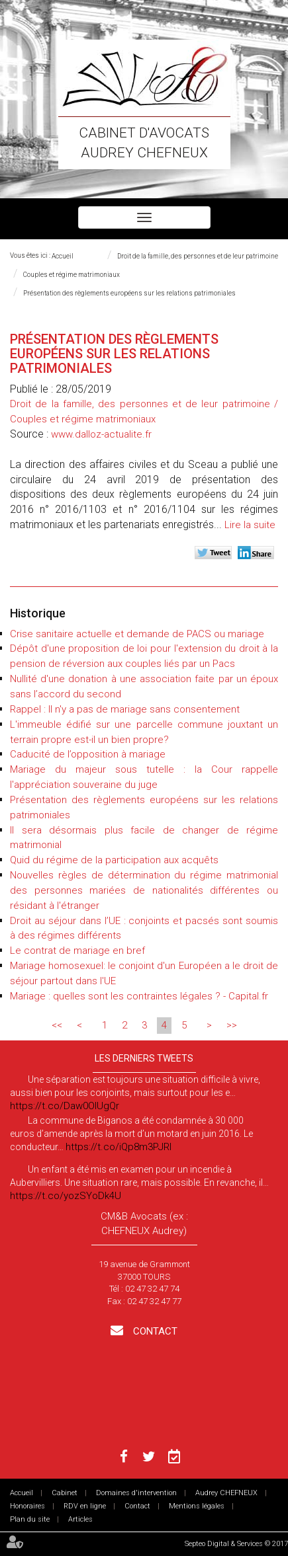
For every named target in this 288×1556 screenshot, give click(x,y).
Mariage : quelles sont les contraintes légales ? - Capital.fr (139, 996)
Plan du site (30, 1519)
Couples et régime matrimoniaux (71, 274)
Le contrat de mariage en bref (77, 950)
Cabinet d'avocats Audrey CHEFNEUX (144, 143)
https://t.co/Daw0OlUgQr (64, 1106)
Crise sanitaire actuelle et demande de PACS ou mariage (137, 634)
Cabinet (64, 1493)
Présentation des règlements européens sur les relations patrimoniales (129, 293)
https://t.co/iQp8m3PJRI (118, 1147)
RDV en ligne (85, 1506)
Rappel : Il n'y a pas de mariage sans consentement (125, 709)
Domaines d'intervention (136, 1493)
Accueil (62, 256)
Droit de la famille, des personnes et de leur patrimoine (197, 256)
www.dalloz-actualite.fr (101, 434)
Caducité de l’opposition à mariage (88, 754)
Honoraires (27, 1506)
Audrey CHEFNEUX (226, 1493)
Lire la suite (249, 525)
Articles (80, 1519)
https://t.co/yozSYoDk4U (65, 1196)
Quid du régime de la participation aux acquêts (114, 860)
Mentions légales (196, 1506)
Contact (153, 1331)
